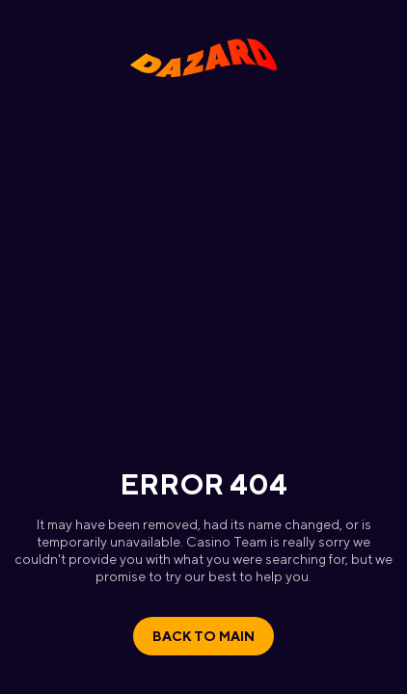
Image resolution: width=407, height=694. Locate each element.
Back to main (203, 636)
